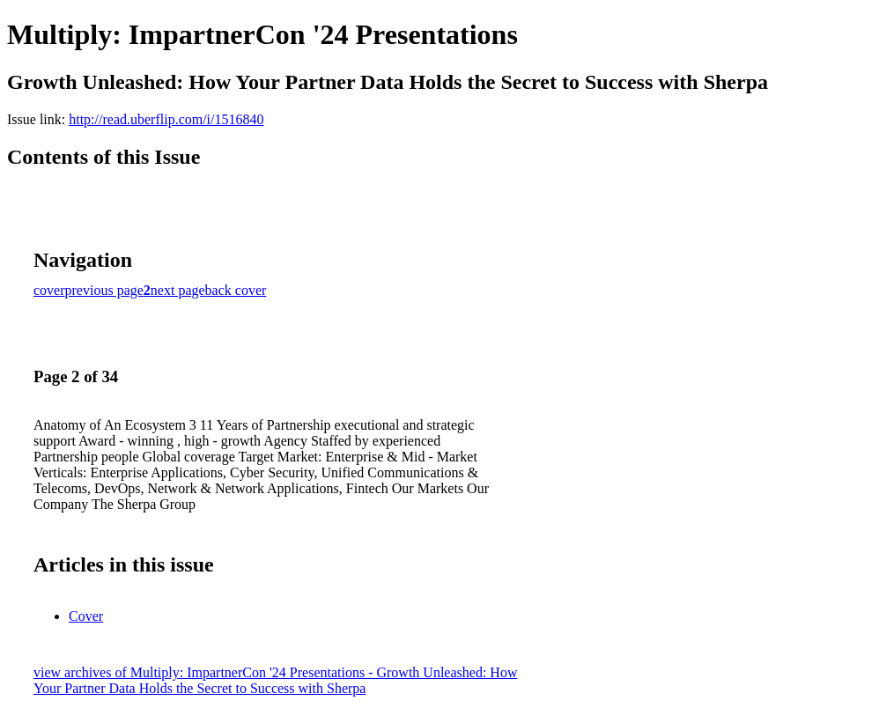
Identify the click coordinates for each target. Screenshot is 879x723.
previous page (104, 290)
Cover (86, 616)
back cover (236, 290)
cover (49, 290)
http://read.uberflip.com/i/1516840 (166, 119)
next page (178, 290)
